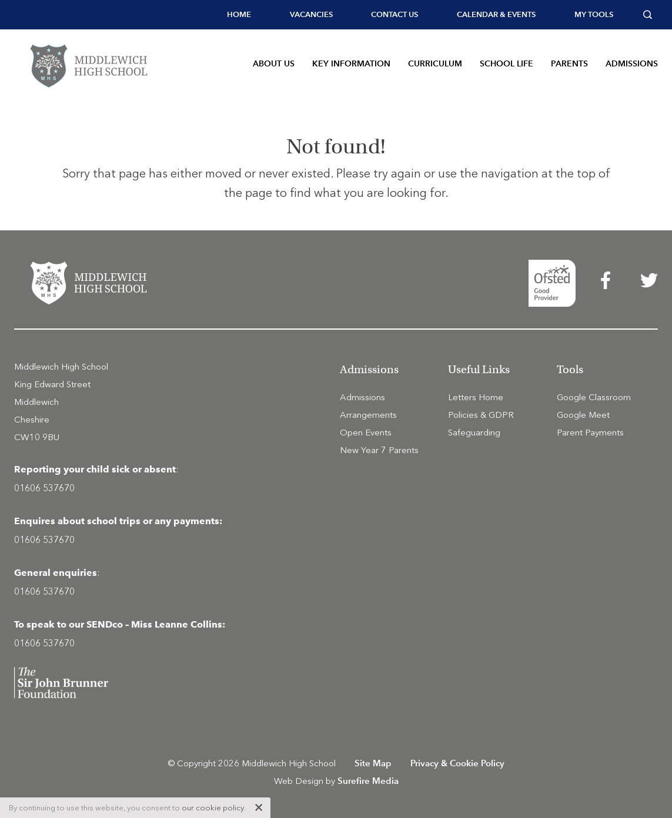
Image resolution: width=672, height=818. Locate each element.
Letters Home (475, 397)
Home (239, 14)
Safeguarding (474, 432)
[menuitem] (239, 14)
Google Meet (583, 415)
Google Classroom (594, 397)
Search (650, 14)
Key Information (351, 64)
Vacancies (311, 14)
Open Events (366, 432)
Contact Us (394, 14)
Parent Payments (590, 432)
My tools (593, 14)
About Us (274, 64)
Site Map (373, 763)
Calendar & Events (496, 14)
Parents (569, 64)
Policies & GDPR (481, 415)
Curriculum (435, 64)
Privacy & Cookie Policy (457, 763)
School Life (506, 64)
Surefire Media (368, 780)
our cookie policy (213, 807)
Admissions (632, 64)
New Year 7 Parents (379, 450)
